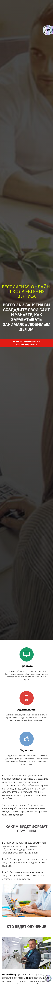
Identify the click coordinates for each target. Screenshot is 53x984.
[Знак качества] (48, 978)
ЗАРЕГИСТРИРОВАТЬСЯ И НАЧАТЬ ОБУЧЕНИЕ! (26, 343)
